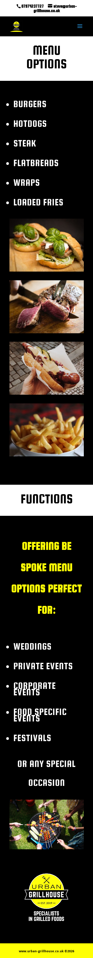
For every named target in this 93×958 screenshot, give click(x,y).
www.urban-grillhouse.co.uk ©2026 (46, 951)
